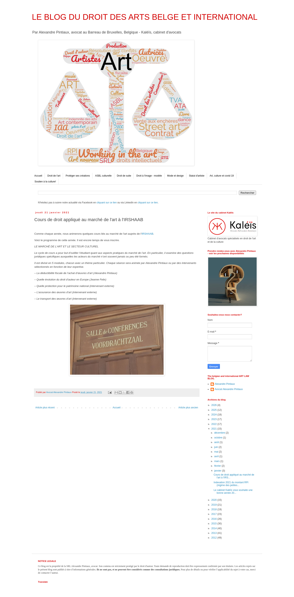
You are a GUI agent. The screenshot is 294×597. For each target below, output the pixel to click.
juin (216, 447)
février (218, 465)
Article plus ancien (188, 407)
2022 (214, 424)
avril (216, 456)
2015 (214, 523)
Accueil (38, 175)
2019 (214, 504)
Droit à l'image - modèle (149, 175)
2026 (214, 405)
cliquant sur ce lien (107, 202)
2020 (214, 500)
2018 (214, 509)
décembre (220, 432)
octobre (218, 437)
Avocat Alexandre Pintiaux (229, 389)
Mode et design (175, 175)
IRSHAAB (147, 233)
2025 (214, 410)
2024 (214, 414)
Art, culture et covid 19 (222, 175)
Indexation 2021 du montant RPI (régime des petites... (231, 484)
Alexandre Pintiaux (225, 384)
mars (217, 461)
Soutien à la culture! (45, 181)
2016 (214, 519)
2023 (214, 419)
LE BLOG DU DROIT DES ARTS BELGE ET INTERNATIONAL (144, 17)
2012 (214, 537)
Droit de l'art (53, 175)
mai (216, 451)
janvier (218, 470)
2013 (214, 533)
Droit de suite (124, 175)
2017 (214, 514)
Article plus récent (45, 407)
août (217, 442)
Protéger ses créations (78, 175)
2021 (214, 428)
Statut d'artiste (196, 175)
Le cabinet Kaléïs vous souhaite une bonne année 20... (233, 491)
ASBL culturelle (103, 175)
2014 (214, 528)
